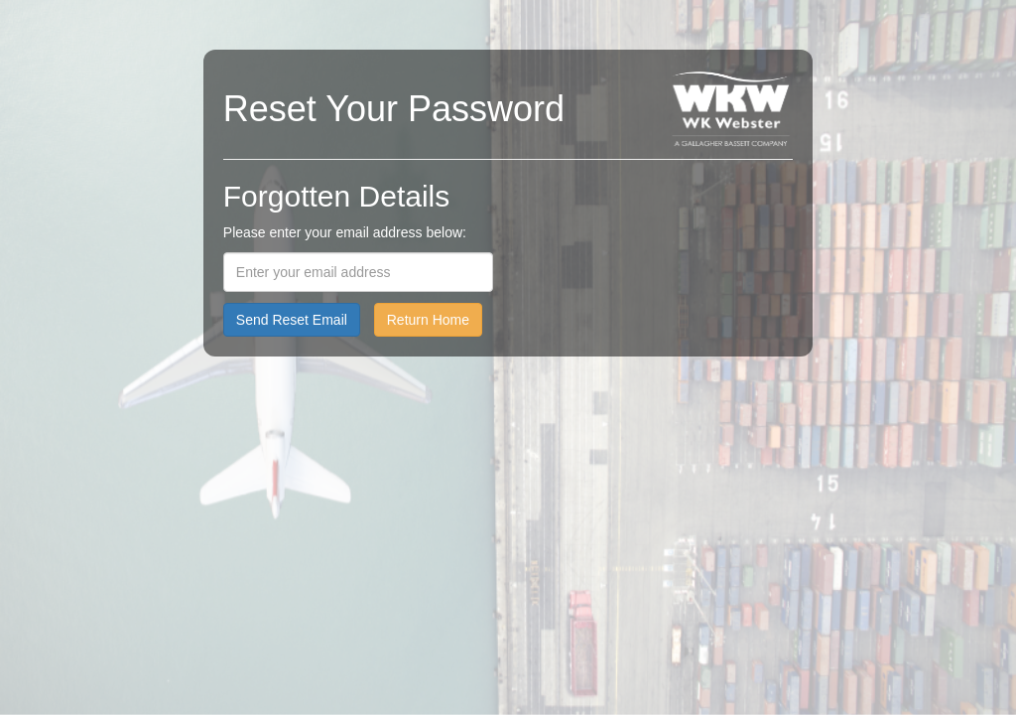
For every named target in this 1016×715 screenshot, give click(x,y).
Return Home (428, 320)
